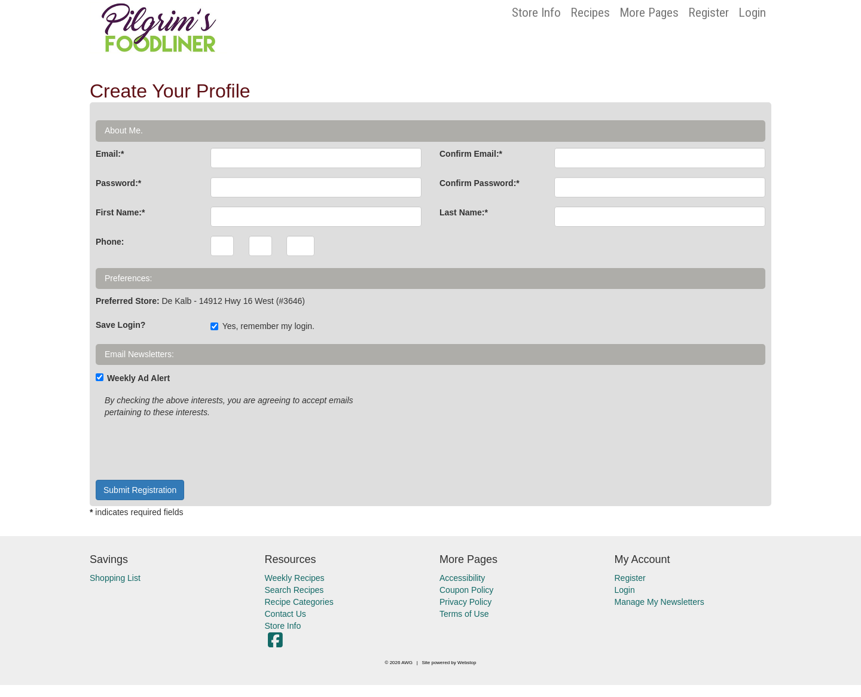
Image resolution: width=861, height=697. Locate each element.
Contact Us (285, 614)
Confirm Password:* (479, 183)
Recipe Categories (299, 602)
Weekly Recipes (295, 578)
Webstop (466, 662)
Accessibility (462, 578)
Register (708, 12)
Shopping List (115, 578)
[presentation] (186, 447)
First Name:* (120, 212)
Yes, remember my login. (262, 326)
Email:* (110, 154)
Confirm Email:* (470, 154)
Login (752, 12)
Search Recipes (294, 590)
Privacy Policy (465, 602)
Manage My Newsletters (659, 602)
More (649, 12)
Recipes (590, 12)
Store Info (536, 12)
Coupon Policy (466, 590)
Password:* (118, 183)
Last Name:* (463, 212)
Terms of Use (463, 614)
